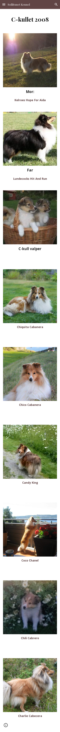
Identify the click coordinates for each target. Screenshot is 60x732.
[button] (4, 4)
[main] (30, 19)
